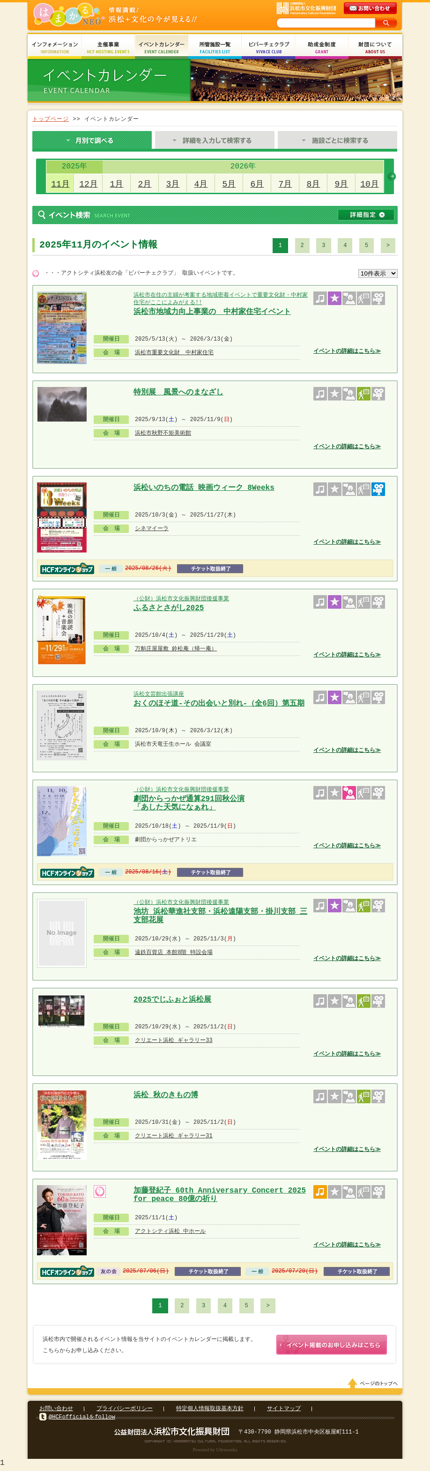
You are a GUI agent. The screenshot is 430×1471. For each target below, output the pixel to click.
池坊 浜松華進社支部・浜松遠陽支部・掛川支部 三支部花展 (220, 915)
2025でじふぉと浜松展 (172, 1000)
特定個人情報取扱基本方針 (210, 1410)
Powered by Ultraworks (215, 1451)
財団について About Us (375, 48)
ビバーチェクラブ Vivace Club (268, 48)
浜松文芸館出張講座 (158, 694)
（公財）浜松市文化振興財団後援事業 (181, 599)
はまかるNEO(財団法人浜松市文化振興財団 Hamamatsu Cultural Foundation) (135, 15)
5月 (229, 184)
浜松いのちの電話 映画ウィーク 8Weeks (203, 488)
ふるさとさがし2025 (168, 608)
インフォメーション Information (55, 48)
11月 (60, 184)
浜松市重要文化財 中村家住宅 (174, 353)
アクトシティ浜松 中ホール (170, 1231)
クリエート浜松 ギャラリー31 (174, 1136)
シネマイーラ (152, 528)
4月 (201, 184)
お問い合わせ (56, 1410)
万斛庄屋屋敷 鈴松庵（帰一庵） (176, 649)
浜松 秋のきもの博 (165, 1095)
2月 (145, 184)
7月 (285, 184)
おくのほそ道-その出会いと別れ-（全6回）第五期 (218, 704)
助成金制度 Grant (321, 48)
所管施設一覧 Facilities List (215, 48)
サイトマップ (284, 1410)
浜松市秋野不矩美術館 (163, 433)
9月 (341, 184)
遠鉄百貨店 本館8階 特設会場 (174, 952)
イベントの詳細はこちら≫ (347, 351)
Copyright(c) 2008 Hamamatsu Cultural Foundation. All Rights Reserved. (215, 1443)
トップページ (50, 119)
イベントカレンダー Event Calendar (161, 48)
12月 (88, 184)
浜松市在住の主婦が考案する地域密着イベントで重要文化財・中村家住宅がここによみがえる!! (220, 298)
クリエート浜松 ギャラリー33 (174, 1040)
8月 (313, 184)
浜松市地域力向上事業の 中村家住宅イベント (212, 312)
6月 (257, 184)
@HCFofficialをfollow (82, 1419)
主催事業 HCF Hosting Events (108, 48)
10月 (369, 184)
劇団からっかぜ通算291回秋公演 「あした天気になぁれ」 (189, 802)
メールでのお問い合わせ (371, 8)
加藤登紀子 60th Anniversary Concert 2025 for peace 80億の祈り (219, 1194)
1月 (117, 184)
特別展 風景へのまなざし (178, 392)
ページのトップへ (374, 1385)
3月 (173, 184)
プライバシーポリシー (124, 1410)
